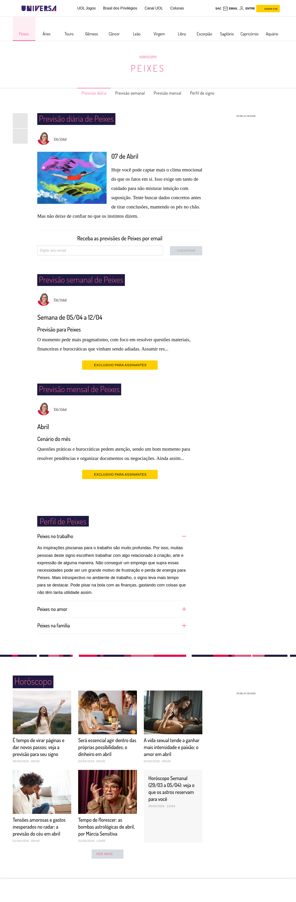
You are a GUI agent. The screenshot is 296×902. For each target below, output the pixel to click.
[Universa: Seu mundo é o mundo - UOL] (39, 8)
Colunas (177, 8)
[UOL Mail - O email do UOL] (230, 8)
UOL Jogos (86, 8)
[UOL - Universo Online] (60, 8)
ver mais (107, 868)
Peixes (148, 68)
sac (218, 8)
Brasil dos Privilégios (120, 8)
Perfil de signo (210, 93)
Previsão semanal (127, 93)
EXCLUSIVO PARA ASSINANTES (120, 365)
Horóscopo (148, 57)
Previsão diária (86, 93)
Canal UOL (154, 8)
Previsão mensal (170, 93)
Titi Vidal (60, 139)
